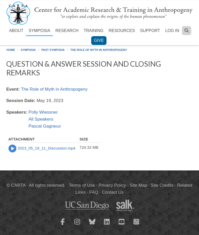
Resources (122, 30)
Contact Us (113, 192)
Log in (172, 30)
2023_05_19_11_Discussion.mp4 (46, 148)
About (16, 30)
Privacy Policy (112, 185)
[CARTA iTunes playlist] (136, 221)
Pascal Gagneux (45, 126)
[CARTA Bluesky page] (92, 224)
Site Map (138, 185)
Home (10, 49)
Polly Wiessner (43, 112)
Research (67, 30)
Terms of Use (82, 185)
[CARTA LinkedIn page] (107, 224)
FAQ (93, 192)
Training (93, 30)
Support (150, 30)
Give (99, 40)
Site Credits (162, 185)
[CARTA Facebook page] (62, 224)
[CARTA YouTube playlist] (121, 224)
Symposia (39, 30)
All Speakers (41, 119)
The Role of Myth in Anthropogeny (98, 49)
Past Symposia (53, 49)
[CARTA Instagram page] (77, 224)
